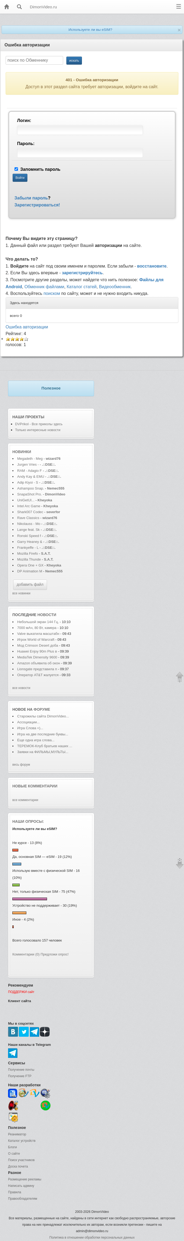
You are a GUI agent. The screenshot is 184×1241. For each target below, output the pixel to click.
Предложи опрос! (54, 954)
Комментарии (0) (25, 954)
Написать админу (21, 1186)
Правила (14, 1192)
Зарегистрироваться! (37, 205)
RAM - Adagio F (29, 471)
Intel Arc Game (28, 506)
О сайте (14, 1153)
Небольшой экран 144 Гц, (38, 622)
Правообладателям (22, 1199)
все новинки (21, 593)
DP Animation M (29, 571)
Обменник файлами (44, 286)
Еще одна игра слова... (36, 740)
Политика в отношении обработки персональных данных (92, 1237)
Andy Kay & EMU (30, 477)
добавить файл (30, 584)
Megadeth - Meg (30, 459)
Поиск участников (21, 1160)
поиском (52, 293)
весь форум (21, 764)
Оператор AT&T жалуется (38, 675)
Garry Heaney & (29, 542)
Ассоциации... (28, 722)
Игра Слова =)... (30, 728)
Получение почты (21, 1070)
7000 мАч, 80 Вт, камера (36, 628)
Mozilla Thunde (29, 559)
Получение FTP (19, 1076)
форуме (42, 709)
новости (46, 615)
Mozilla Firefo (27, 553)
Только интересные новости (37, 430)
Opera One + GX (30, 565)
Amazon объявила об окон (38, 663)
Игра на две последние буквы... (42, 734)
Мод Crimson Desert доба (37, 645)
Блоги (12, 1147)
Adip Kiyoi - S (27, 482)
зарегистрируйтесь (82, 273)
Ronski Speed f (29, 536)
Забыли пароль (31, 198)
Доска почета (18, 1166)
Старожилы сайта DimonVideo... (43, 716)
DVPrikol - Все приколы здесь (39, 424)
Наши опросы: (28, 821)
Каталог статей (81, 286)
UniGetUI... (25, 500)
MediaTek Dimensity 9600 (37, 657)
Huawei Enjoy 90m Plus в (37, 651)
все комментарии (25, 800)
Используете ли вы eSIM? (90, 30)
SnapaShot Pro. (29, 494)
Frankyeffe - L (27, 548)
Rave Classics (28, 518)
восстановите (152, 266)
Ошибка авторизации (27, 327)
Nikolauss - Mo (28, 524)
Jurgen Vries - (28, 464)
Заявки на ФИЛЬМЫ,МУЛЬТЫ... (42, 752)
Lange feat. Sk (28, 530)
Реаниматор (17, 1134)
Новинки (21, 452)
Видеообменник (115, 286)
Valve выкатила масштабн (38, 634)
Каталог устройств (21, 1141)
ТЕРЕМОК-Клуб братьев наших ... (44, 746)
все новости (21, 688)
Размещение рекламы (24, 1179)
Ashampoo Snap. (30, 488)
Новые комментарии (34, 786)
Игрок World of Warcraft (35, 640)
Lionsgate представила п (37, 669)
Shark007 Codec (30, 512)
